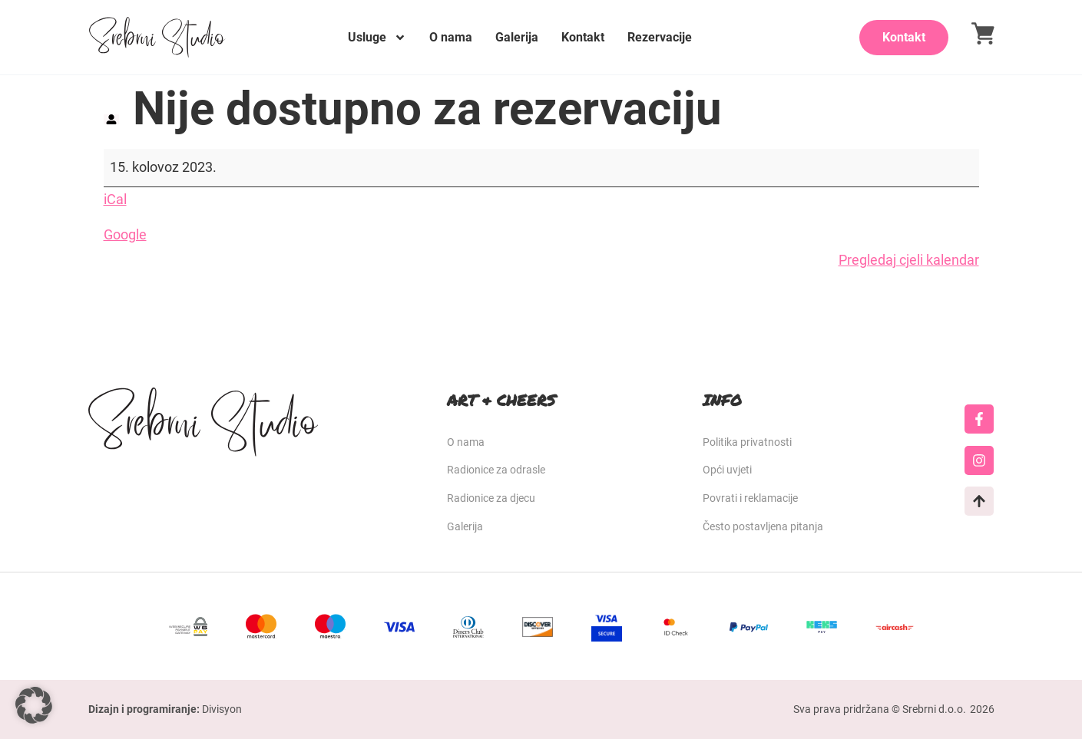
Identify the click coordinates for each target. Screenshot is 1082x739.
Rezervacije (659, 37)
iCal (115, 199)
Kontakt (582, 37)
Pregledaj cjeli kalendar (909, 260)
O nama (450, 37)
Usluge (377, 37)
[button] (34, 705)
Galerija (516, 37)
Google (125, 234)
